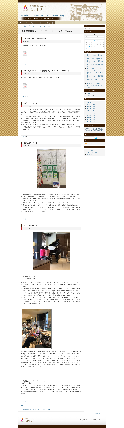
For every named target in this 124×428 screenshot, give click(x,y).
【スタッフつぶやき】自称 (94, 59)
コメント (23, 64)
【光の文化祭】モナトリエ (31, 143)
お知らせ (89, 95)
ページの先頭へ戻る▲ (96, 413)
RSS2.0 (89, 143)
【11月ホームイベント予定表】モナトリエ (37, 38)
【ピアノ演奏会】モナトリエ (32, 225)
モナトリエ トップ (36, 23)
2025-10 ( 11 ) (91, 104)
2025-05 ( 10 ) (91, 115)
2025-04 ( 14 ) (91, 117)
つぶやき (89, 93)
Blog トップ (23, 23)
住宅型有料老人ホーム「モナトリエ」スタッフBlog (35, 26)
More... (23, 405)
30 (86, 48)
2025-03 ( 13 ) (91, 119)
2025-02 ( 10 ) (91, 121)
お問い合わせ (49, 23)
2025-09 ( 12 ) (91, 106)
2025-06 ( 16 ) (91, 113)
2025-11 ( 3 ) (90, 102)
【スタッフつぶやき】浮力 (94, 83)
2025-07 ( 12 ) (91, 111)
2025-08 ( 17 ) (91, 108)
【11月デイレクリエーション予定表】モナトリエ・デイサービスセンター (47, 71)
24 (89, 46)
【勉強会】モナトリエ (30, 103)
